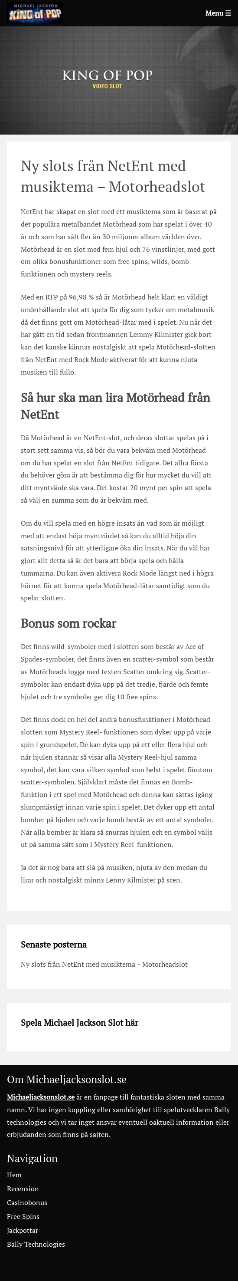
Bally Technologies (36, 1244)
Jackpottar (22, 1230)
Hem (14, 1174)
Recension (23, 1188)
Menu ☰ (218, 13)
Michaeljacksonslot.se (41, 1097)
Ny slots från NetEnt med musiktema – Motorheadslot (104, 964)
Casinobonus (27, 1202)
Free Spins (23, 1216)
